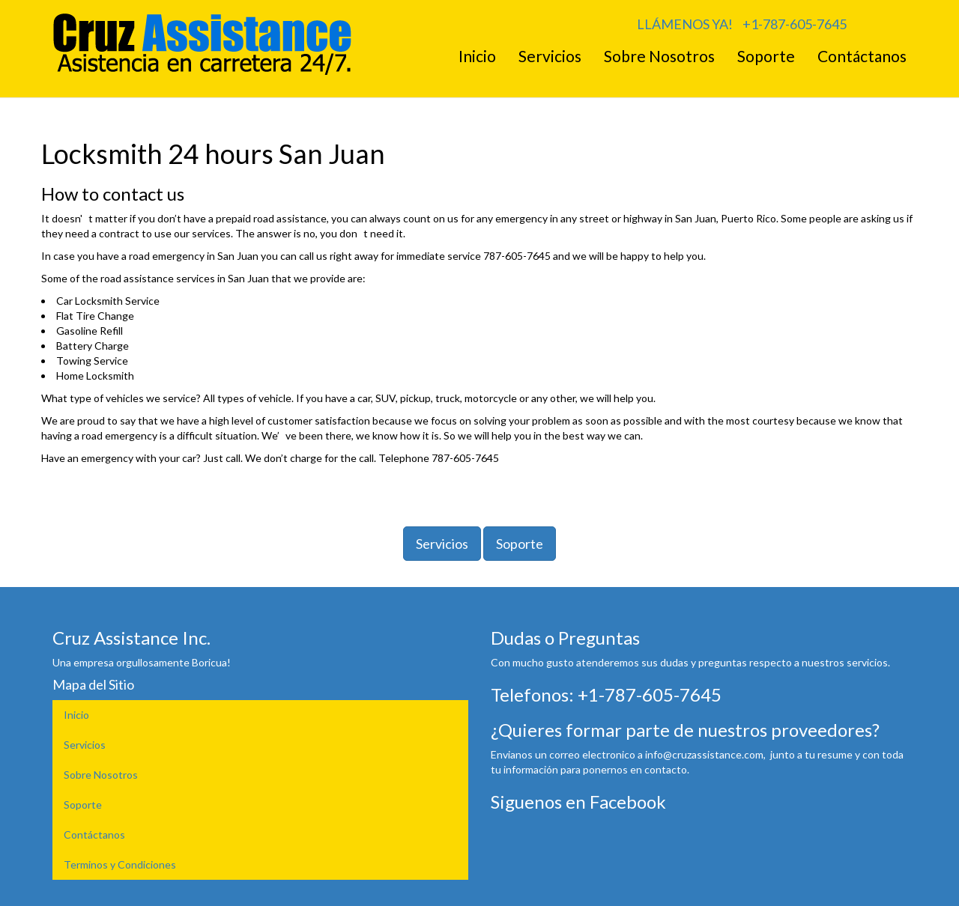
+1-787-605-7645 (794, 24)
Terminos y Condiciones (120, 864)
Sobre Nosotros (659, 55)
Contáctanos (862, 55)
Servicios (549, 55)
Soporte (766, 55)
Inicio (477, 55)
